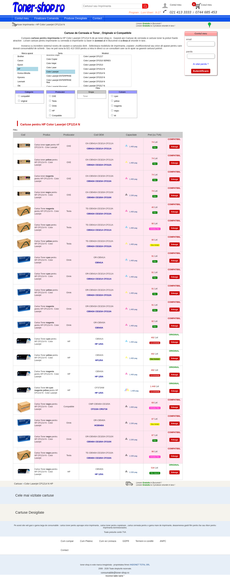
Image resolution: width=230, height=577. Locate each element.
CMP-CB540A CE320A (99, 404)
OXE (53, 96)
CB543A (99, 371)
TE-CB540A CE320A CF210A (99, 453)
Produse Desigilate (75, 18)
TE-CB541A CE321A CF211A (99, 225)
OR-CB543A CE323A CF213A (99, 306)
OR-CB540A (99, 420)
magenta (116, 106)
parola (189, 51)
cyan (115, 96)
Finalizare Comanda (46, 18)
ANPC (163, 541)
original (23, 101)
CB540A (99, 469)
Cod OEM (99, 134)
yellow (115, 101)
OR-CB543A (99, 322)
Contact (97, 18)
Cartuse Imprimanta (24, 24)
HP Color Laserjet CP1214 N (50, 24)
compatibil (24, 96)
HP (52, 111)
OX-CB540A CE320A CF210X (99, 192)
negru (115, 111)
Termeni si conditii (144, 541)
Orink (53, 106)
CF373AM (99, 387)
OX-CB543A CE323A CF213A (99, 176)
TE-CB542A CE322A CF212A (99, 241)
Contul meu (175, 5)
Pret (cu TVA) (154, 134)
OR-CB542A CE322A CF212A (99, 290)
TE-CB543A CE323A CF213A (99, 208)
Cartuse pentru (50, 124)
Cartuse (18, 483)
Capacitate (131, 134)
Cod (23, 134)
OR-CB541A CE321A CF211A (99, 273)
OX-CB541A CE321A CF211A (99, 143)
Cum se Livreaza (107, 541)
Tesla (53, 101)
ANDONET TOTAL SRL (140, 565)
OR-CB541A (99, 257)
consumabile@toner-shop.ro (115, 572)
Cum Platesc (86, 541)
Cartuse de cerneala (136, 38)
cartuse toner (155, 38)
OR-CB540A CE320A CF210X (99, 436)
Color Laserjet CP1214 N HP (38, 483)
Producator (68, 134)
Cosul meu (206, 5)
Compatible (55, 115)
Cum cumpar (67, 541)
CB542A (99, 355)
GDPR (126, 541)
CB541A (99, 339)
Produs (46, 134)
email (189, 39)
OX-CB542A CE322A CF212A (99, 159)
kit (114, 115)
